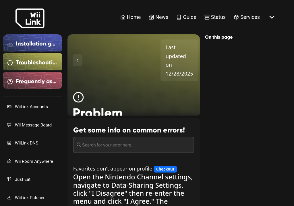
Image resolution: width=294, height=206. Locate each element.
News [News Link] (158, 17)
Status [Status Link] (215, 17)
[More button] (272, 17)
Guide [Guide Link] (186, 17)
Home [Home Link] (130, 17)
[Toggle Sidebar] (77, 60)
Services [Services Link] (247, 17)
